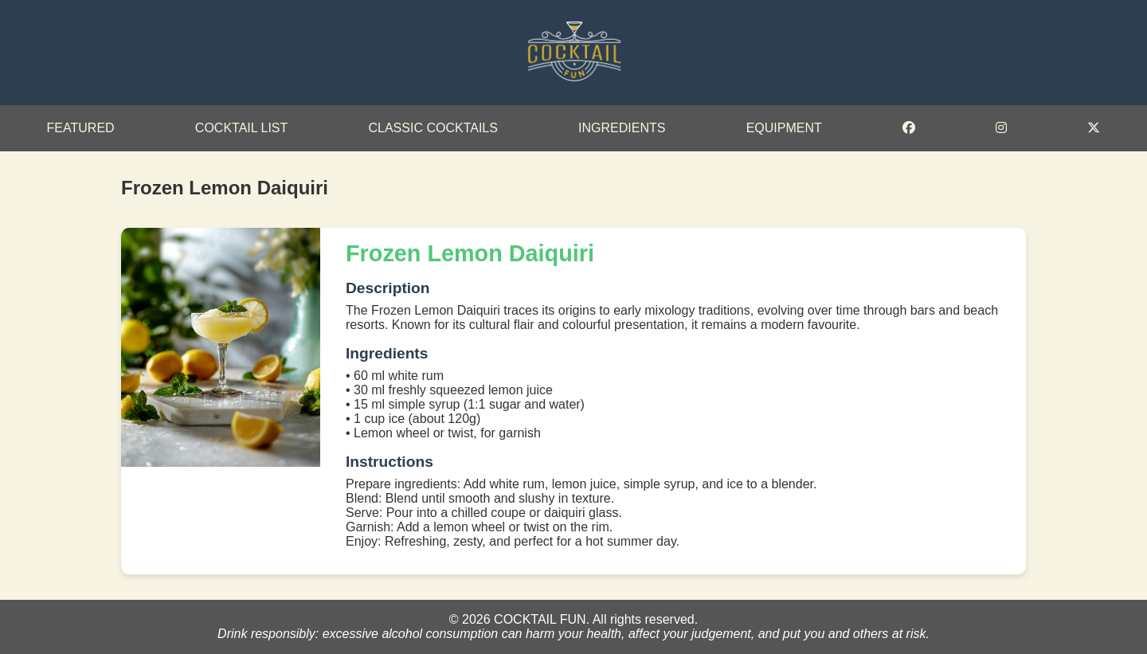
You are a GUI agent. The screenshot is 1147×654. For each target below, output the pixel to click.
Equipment (784, 128)
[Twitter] (1093, 128)
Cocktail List (241, 128)
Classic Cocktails (432, 128)
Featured (81, 128)
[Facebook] (908, 128)
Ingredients (621, 128)
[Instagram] (1001, 128)
